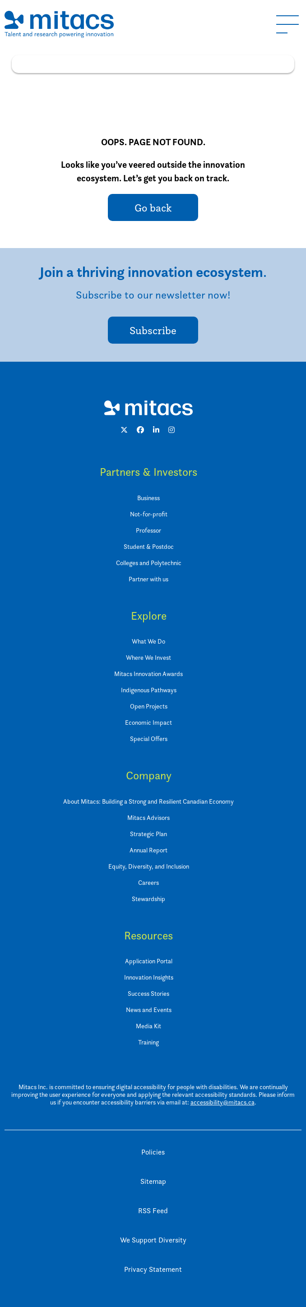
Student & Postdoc (149, 546)
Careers (148, 882)
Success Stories (148, 993)
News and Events (149, 1009)
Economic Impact (148, 722)
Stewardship (148, 898)
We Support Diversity (153, 1240)
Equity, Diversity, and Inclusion (148, 866)
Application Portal (148, 961)
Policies (153, 1152)
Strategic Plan (148, 834)
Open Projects (148, 706)
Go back (153, 207)
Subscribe (153, 330)
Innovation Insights (148, 977)
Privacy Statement (153, 1269)
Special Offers (148, 738)
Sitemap (153, 1181)
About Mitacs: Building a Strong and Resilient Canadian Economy (148, 801)
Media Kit (148, 1026)
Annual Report (148, 850)
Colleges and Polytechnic (148, 562)
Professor (148, 530)
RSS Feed (153, 1210)
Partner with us (148, 579)
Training (148, 1042)
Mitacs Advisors (148, 817)
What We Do (148, 641)
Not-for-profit (148, 514)
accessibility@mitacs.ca (222, 1102)
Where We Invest (148, 657)
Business (148, 498)
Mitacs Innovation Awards (148, 673)
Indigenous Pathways (148, 690)
